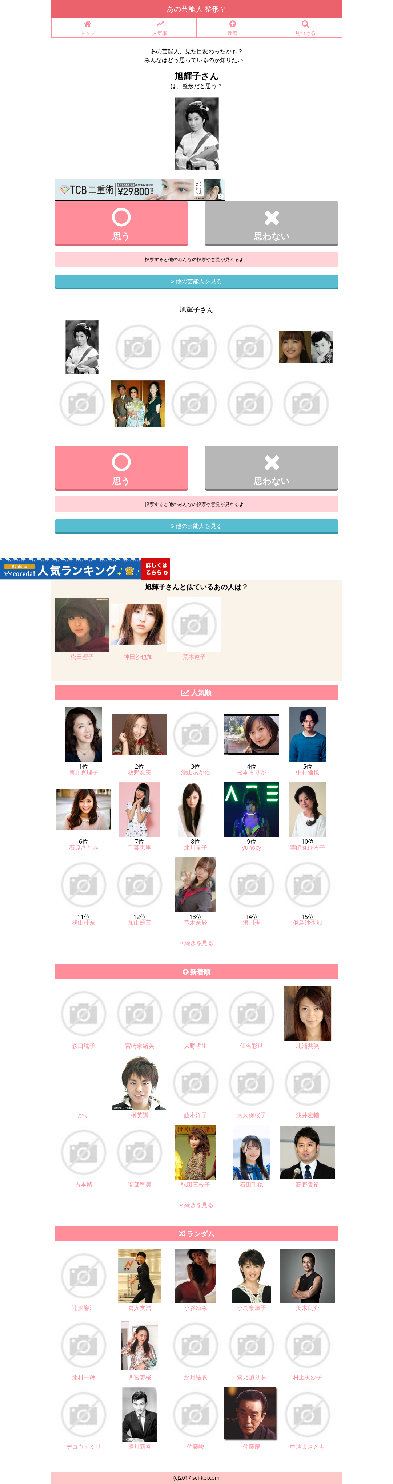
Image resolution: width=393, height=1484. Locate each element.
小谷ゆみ (195, 1308)
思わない (271, 224)
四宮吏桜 (139, 1377)
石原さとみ (83, 847)
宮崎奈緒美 (139, 1046)
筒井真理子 (83, 772)
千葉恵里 (139, 847)
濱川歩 (251, 923)
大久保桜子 (251, 1115)
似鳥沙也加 (307, 923)
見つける (305, 28)
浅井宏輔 (307, 1115)
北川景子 (195, 847)
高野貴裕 (307, 1184)
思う (121, 224)
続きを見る (196, 943)
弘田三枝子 (195, 1184)
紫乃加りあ (251, 1377)
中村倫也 (307, 772)
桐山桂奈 (83, 923)
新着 (232, 28)
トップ (87, 28)
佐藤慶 (251, 1447)
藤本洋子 (195, 1115)
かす (83, 1115)
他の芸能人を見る (196, 281)
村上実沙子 (307, 1377)
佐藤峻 (195, 1447)
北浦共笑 (307, 1046)
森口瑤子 (83, 1046)
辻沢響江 (83, 1308)
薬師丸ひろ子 (307, 847)
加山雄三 (139, 923)
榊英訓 (139, 1115)
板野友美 (139, 772)
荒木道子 (194, 657)
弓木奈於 (195, 923)
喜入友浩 (139, 1308)
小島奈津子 (251, 1308)
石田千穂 (251, 1184)
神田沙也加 (138, 657)
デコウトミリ (83, 1447)
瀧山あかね (195, 772)
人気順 (160, 28)
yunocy (251, 847)
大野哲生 (195, 1046)
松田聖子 (82, 657)
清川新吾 (139, 1447)
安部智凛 (139, 1184)
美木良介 (307, 1308)
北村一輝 (83, 1377)
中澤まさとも (307, 1447)
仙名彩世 (251, 1046)
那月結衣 (195, 1377)
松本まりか (251, 772)
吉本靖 (83, 1184)
